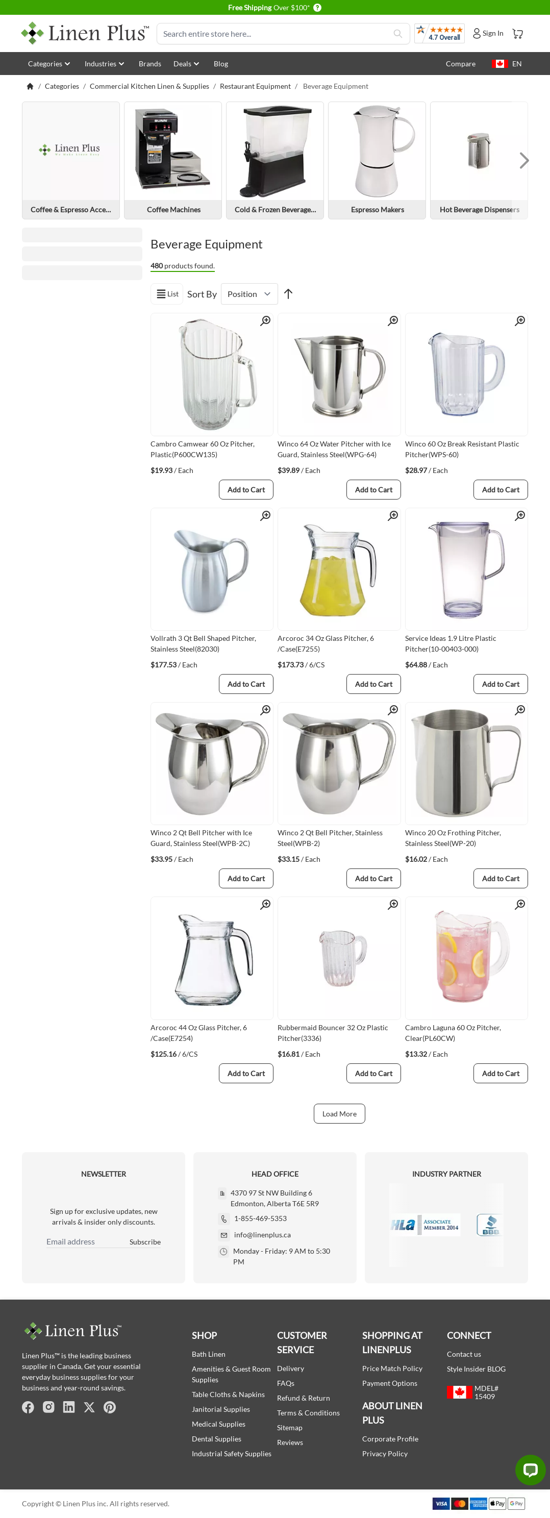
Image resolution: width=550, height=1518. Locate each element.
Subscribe (145, 1241)
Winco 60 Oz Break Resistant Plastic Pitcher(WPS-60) (462, 449)
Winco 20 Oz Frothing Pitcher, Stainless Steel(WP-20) (453, 838)
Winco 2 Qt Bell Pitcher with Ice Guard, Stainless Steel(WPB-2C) (201, 838)
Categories (50, 64)
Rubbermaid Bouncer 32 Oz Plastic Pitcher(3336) (333, 1032)
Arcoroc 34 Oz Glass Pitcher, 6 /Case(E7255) (326, 643)
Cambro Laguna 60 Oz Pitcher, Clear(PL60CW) (453, 1032)
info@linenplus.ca (262, 1234)
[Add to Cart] (246, 490)
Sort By (202, 294)
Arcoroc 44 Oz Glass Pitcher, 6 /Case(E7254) (199, 1032)
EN (507, 63)
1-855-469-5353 (260, 1218)
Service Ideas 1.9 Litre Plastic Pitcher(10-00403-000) (450, 643)
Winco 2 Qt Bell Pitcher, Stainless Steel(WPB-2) (330, 838)
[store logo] (85, 33)
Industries (106, 64)
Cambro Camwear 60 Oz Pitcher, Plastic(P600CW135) (203, 449)
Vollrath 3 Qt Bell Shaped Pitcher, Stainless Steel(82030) (203, 643)
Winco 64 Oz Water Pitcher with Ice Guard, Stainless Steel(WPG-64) (334, 449)
